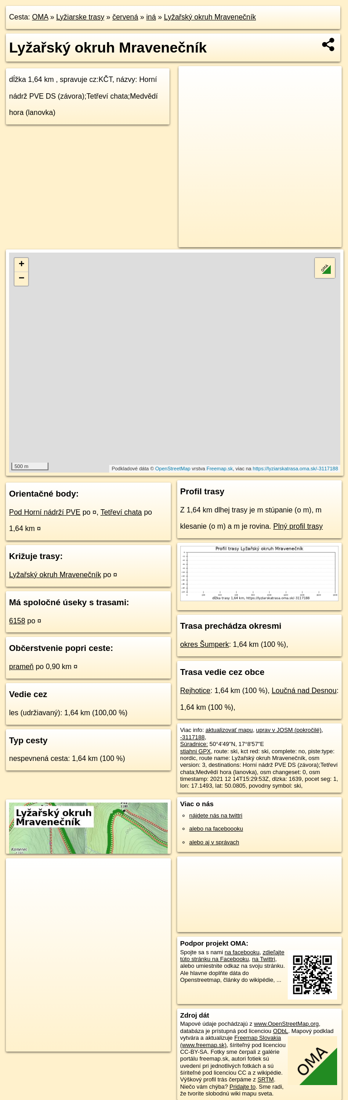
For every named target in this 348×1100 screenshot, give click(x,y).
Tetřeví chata (121, 512)
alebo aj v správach (214, 842)
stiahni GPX (195, 751)
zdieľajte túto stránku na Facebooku (232, 955)
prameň (21, 666)
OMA (40, 17)
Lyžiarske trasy (80, 17)
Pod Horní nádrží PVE (44, 512)
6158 (17, 621)
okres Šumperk (204, 644)
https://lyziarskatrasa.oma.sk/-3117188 (295, 468)
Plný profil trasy (298, 526)
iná (151, 17)
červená (125, 17)
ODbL (280, 1031)
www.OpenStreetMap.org (286, 1023)
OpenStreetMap (173, 468)
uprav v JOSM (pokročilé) (288, 730)
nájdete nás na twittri (215, 815)
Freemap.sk (220, 468)
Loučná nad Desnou (303, 690)
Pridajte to (242, 1086)
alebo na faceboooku (216, 828)
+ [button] (21, 265)
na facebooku (242, 952)
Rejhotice (195, 690)
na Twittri (263, 959)
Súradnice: (194, 744)
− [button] (21, 279)
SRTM (265, 1079)
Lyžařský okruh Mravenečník (210, 17)
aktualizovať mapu (229, 730)
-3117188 (192, 737)
